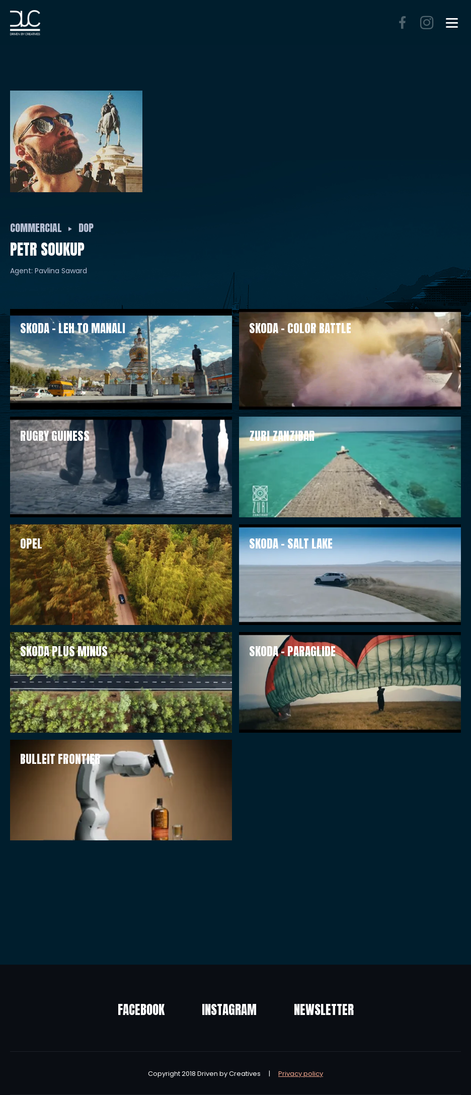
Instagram (229, 1009)
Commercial (36, 227)
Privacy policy (300, 1073)
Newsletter (324, 1009)
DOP (86, 227)
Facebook (141, 1009)
